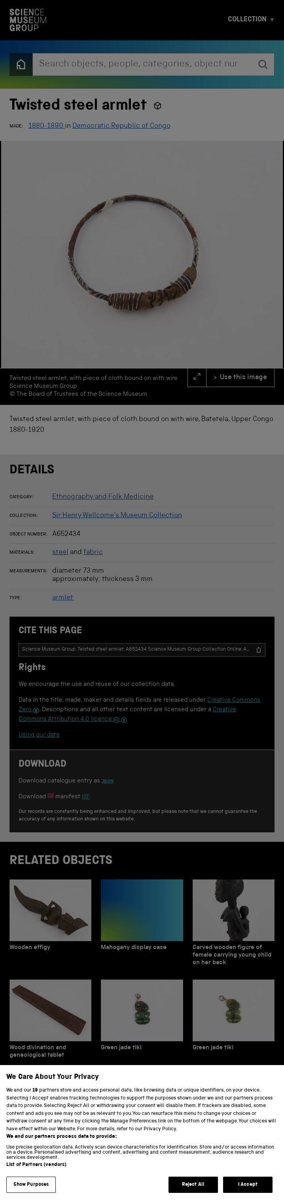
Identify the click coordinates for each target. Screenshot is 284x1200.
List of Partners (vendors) (36, 1175)
